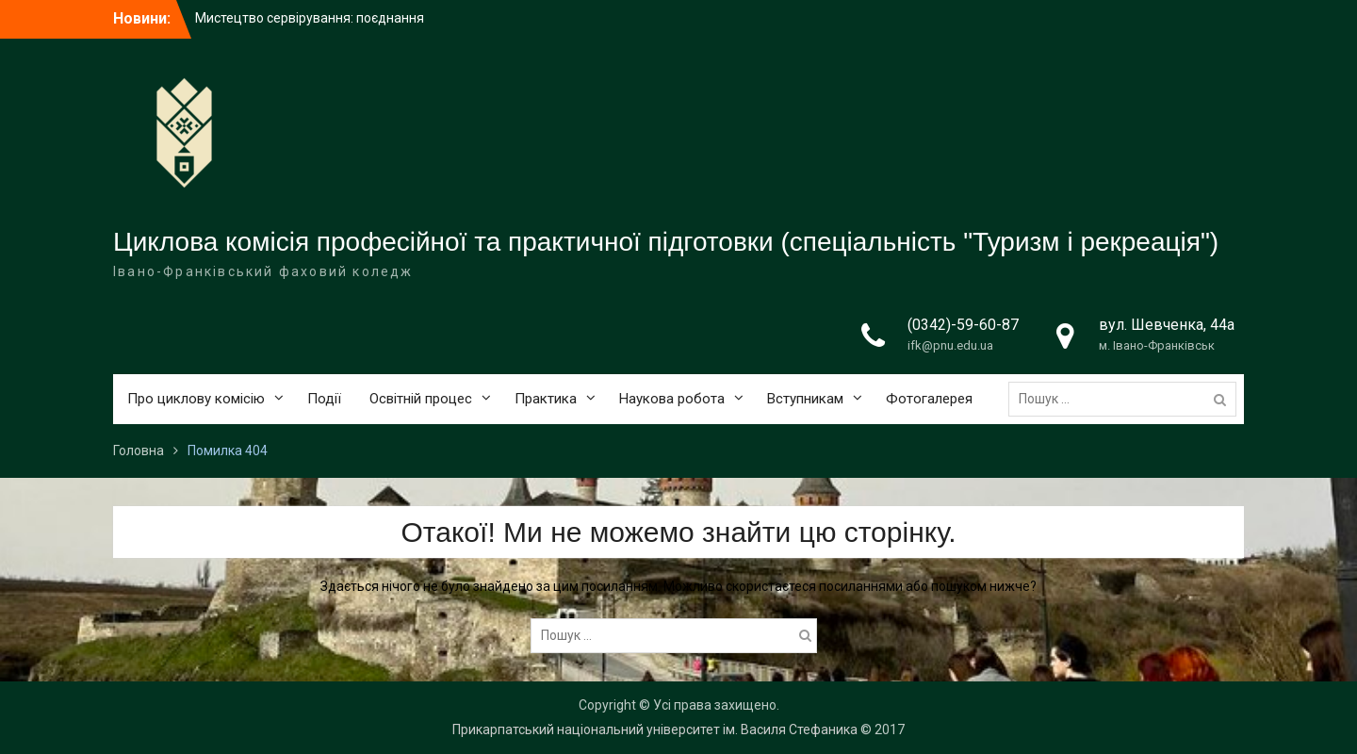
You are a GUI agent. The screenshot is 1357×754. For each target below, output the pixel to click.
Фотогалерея (929, 398)
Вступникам (805, 398)
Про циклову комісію (196, 398)
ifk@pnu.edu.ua (950, 345)
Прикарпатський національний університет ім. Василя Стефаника (655, 729)
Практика (546, 398)
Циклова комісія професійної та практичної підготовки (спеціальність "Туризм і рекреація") (665, 241)
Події (324, 398)
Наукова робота (672, 398)
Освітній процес (420, 398)
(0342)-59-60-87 (963, 325)
